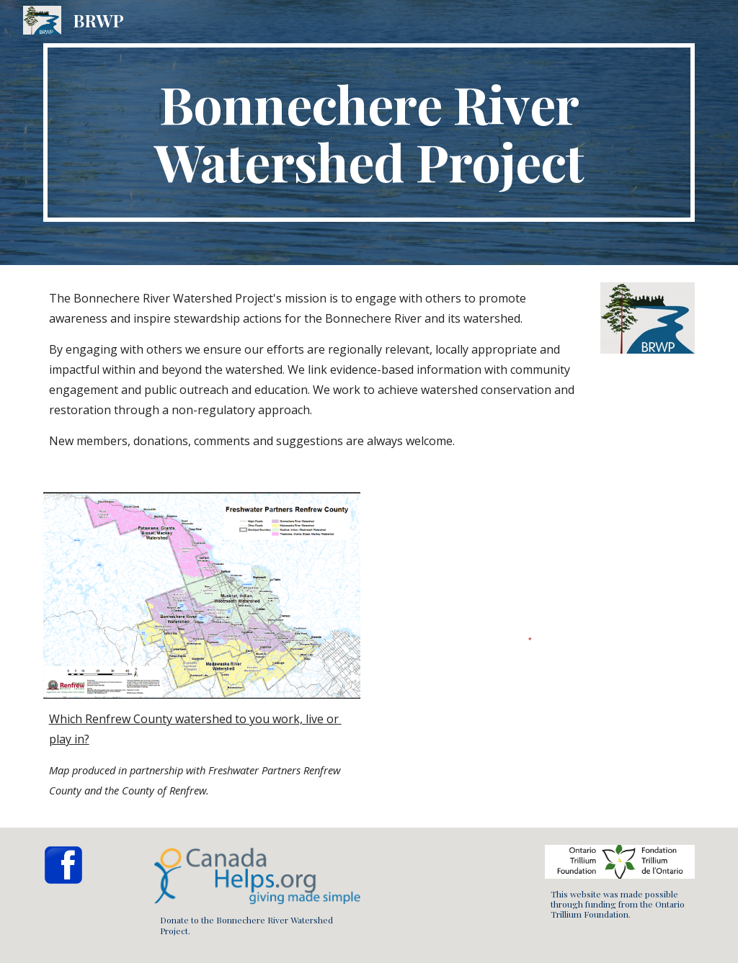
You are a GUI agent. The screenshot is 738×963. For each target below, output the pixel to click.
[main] (369, 132)
